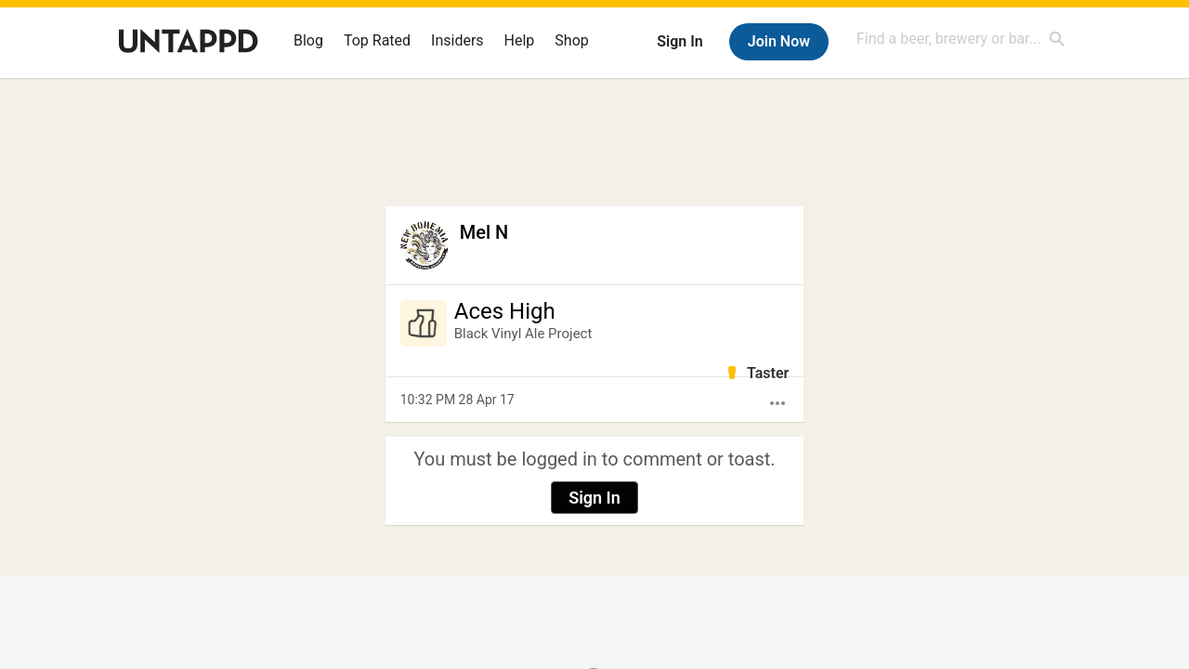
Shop (571, 40)
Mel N (484, 232)
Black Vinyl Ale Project (523, 333)
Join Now (779, 41)
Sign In (679, 41)
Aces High (504, 311)
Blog (308, 40)
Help (519, 40)
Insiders (457, 40)
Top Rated (377, 40)
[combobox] (961, 38)
